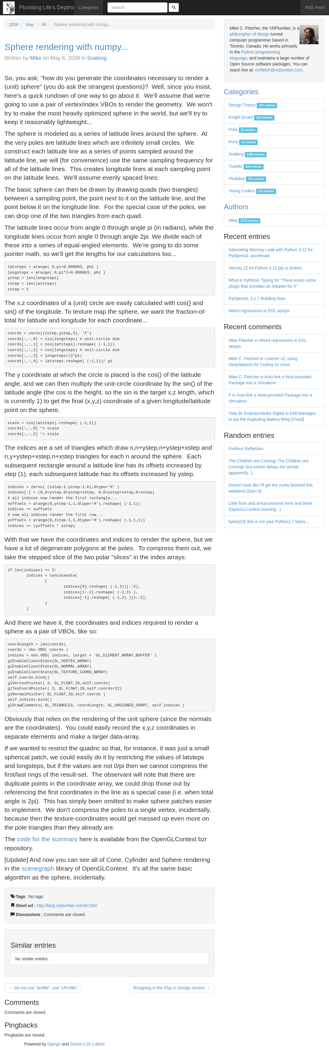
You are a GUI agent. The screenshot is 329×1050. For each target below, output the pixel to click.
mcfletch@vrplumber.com (278, 70)
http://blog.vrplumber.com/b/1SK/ (67, 905)
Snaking (97, 58)
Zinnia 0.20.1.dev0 (87, 1044)
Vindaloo (247, 178)
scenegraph (37, 868)
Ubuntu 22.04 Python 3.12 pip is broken (265, 268)
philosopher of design (250, 34)
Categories (89, 7)
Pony (243, 141)
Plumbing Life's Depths (46, 7)
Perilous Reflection (246, 448)
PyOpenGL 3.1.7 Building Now (257, 298)
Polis (243, 129)
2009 (13, 24)
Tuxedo (246, 166)
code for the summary (47, 839)
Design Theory (253, 105)
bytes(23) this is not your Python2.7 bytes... (269, 521)
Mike (35, 58)
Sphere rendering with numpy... (66, 47)
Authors (236, 207)
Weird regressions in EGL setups (259, 310)
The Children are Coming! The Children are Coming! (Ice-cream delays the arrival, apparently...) (269, 466)
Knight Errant (251, 117)
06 (43, 24)
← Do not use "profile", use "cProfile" (43, 987)
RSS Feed (315, 7)
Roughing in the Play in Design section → (171, 987)
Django (54, 1044)
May (30, 24)
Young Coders (252, 190)
